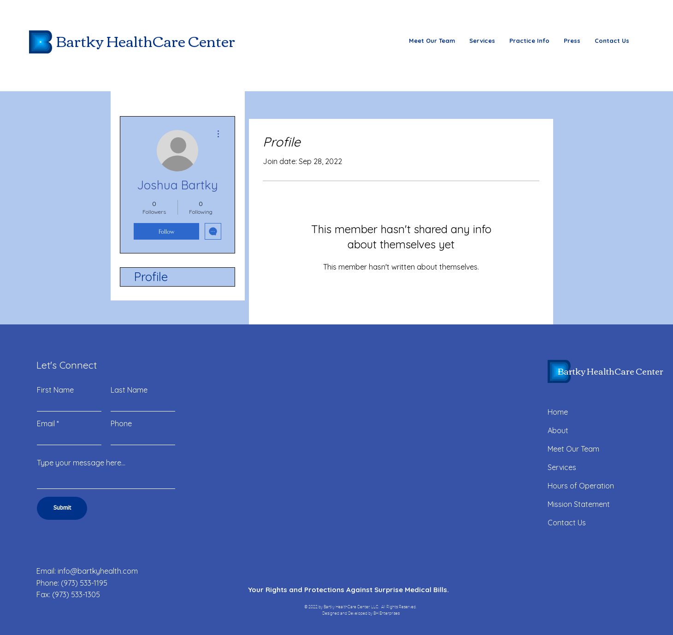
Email (46, 423)
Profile (151, 276)
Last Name (129, 390)
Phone (121, 423)
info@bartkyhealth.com (98, 571)
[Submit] (62, 508)
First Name (55, 390)
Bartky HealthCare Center (145, 40)
